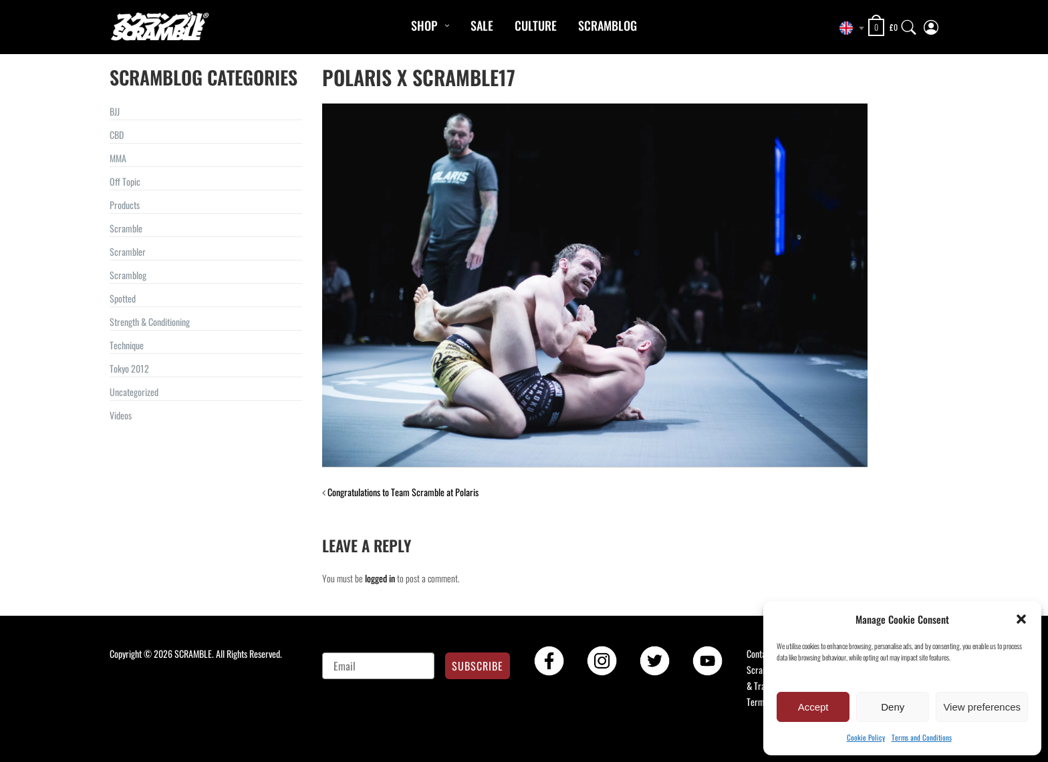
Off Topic (125, 181)
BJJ (115, 111)
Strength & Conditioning (150, 322)
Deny (892, 707)
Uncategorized (134, 392)
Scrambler (128, 251)
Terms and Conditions (922, 737)
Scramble (126, 228)
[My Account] (931, 24)
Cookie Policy (866, 737)
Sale (482, 25)
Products (125, 205)
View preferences (982, 707)
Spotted (123, 298)
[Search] (909, 24)
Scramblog (607, 25)
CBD (117, 135)
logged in (380, 578)
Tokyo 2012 (129, 368)
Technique (127, 345)
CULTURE (536, 25)
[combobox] (848, 28)
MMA (118, 158)
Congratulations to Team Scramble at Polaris (403, 492)
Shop (424, 25)
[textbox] (848, 28)
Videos (121, 415)
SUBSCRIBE (477, 666)
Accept (813, 707)
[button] (1021, 619)
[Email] (378, 665)
